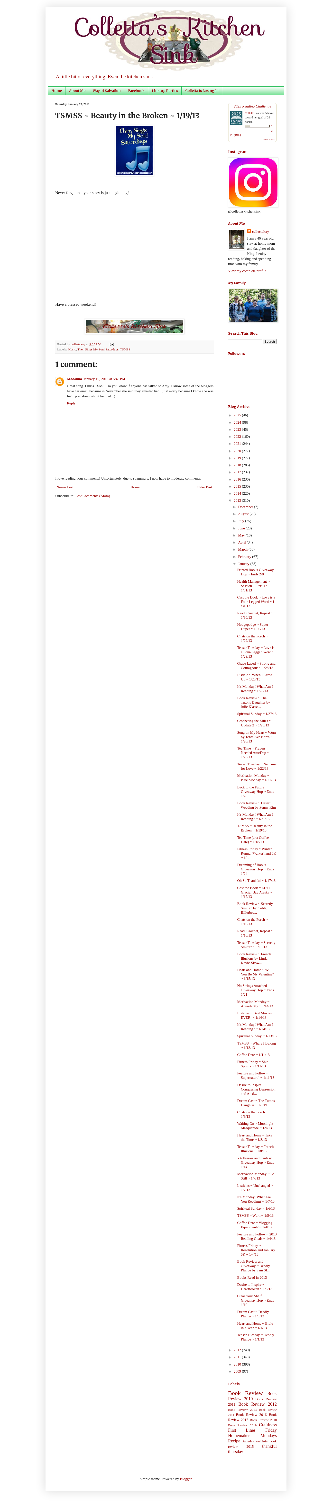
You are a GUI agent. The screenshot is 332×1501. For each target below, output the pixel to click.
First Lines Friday (252, 1430)
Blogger (186, 1479)
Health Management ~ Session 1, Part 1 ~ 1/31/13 (253, 586)
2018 (238, 465)
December (246, 507)
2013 (238, 500)
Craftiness (268, 1424)
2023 (238, 429)
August (243, 514)
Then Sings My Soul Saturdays (97, 349)
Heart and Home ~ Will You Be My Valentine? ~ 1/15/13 (255, 974)
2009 (238, 1371)
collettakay (78, 344)
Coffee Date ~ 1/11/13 (253, 1055)
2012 (238, 1350)
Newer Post (65, 487)
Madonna (74, 379)
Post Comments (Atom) (92, 496)
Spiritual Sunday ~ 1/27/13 (257, 714)
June (242, 528)
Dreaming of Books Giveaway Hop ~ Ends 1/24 (255, 869)
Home (56, 91)
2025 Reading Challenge (252, 106)
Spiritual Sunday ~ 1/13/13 (257, 1036)
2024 (238, 422)
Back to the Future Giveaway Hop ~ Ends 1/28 (255, 791)
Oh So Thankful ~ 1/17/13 (256, 881)
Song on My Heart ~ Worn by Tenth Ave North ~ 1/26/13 (256, 737)
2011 (238, 1357)
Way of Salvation (107, 91)
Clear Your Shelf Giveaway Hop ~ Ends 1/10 (255, 1300)
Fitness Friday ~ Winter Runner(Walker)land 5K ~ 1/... (256, 853)
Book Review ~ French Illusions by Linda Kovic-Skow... (254, 958)
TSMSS (125, 349)
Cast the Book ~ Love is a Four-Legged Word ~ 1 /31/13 (256, 601)
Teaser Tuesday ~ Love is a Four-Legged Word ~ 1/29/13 (256, 652)
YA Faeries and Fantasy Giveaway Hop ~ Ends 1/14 (255, 1162)
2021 (238, 444)
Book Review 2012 (257, 1404)
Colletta (249, 113)
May (242, 535)
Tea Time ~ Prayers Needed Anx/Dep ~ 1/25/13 (253, 752)
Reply (71, 403)
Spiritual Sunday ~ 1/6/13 (256, 1208)
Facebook (136, 91)
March (243, 549)
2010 (238, 1364)
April (242, 542)
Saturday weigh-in (255, 1441)
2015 (238, 486)
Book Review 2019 (242, 1425)
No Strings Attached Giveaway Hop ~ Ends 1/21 (255, 990)
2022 (238, 436)
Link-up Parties (165, 91)
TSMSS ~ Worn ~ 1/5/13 (255, 1215)
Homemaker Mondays (252, 1435)
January (244, 564)
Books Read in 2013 (252, 1277)
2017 (238, 472)
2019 (238, 458)
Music (72, 349)
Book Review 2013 (242, 1410)
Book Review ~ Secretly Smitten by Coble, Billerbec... (255, 908)
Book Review (245, 1393)
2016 (238, 479)
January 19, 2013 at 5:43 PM (104, 379)
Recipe (234, 1440)
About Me (77, 91)
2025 (238, 415)
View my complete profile (247, 271)
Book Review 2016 (251, 1415)
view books (269, 139)
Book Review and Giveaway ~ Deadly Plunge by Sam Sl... (253, 1266)
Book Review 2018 (263, 1420)
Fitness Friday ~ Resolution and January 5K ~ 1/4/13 (256, 1250)
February (245, 557)
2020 (238, 451)
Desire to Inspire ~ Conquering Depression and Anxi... (256, 1089)
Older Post (204, 487)
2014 (238, 493)
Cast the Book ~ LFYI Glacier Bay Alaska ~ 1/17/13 (254, 892)
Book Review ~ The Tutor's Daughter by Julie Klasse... (253, 702)
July (241, 521)
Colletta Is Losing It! (202, 91)
